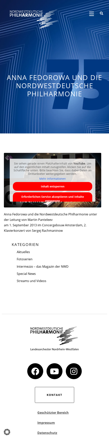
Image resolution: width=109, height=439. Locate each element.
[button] (7, 432)
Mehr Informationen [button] (52, 178)
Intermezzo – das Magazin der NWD (43, 266)
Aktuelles (23, 252)
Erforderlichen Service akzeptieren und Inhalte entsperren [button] (52, 199)
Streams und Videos (31, 281)
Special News (26, 274)
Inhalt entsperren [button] (52, 186)
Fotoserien (25, 259)
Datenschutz (47, 433)
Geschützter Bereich (53, 412)
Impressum (46, 423)
